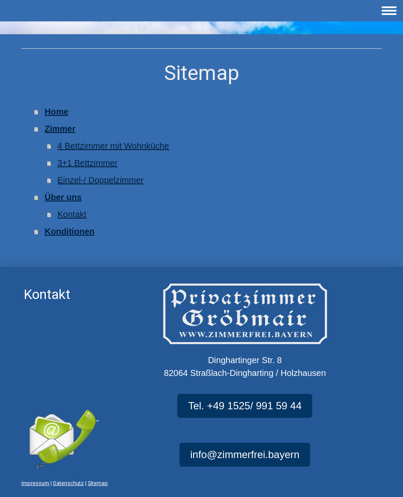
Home (57, 111)
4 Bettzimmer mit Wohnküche (113, 146)
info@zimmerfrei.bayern (244, 454)
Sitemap (98, 483)
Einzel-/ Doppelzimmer (100, 180)
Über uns (63, 197)
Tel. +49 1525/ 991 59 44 (245, 405)
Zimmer (60, 128)
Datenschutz (68, 483)
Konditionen (70, 231)
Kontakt (72, 214)
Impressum (35, 483)
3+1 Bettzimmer (87, 163)
